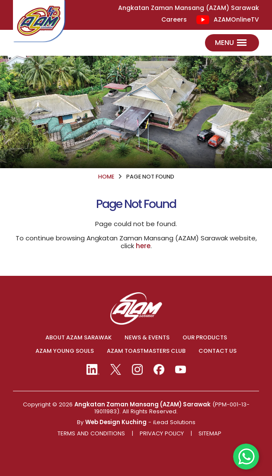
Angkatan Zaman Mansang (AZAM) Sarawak (142, 404)
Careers (174, 19)
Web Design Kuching (116, 422)
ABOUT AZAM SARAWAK (78, 337)
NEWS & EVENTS (147, 337)
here (143, 245)
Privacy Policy (162, 433)
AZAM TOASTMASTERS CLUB (146, 351)
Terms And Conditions (91, 433)
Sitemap (209, 433)
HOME (106, 176)
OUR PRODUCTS (204, 337)
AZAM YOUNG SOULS (64, 351)
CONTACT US (217, 351)
